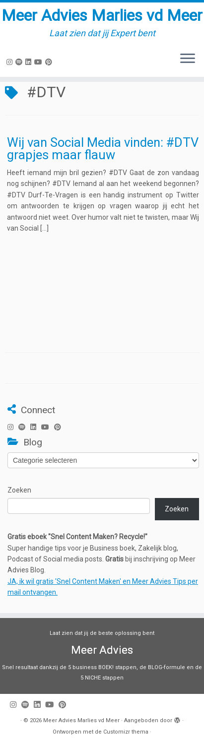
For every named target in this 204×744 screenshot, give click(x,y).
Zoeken (19, 490)
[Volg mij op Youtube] (39, 62)
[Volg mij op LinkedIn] (29, 62)
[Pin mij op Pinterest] (50, 62)
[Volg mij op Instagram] (10, 62)
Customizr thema (125, 732)
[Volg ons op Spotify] (20, 62)
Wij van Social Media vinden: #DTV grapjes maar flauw (103, 149)
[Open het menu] (187, 59)
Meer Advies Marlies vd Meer (102, 15)
